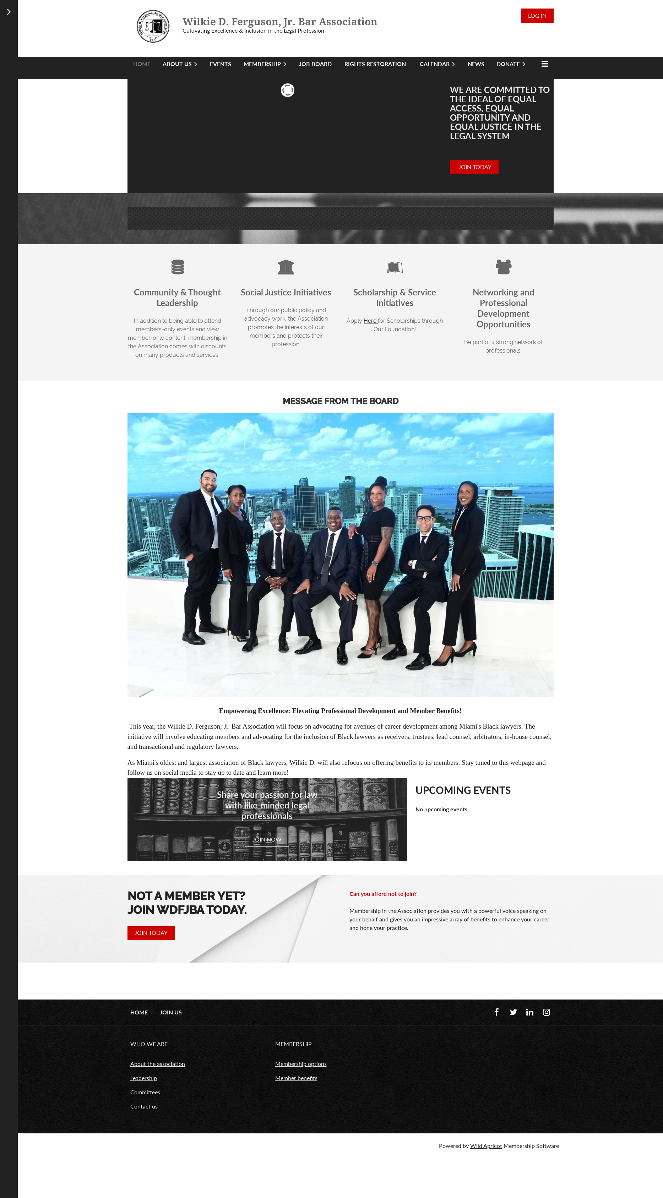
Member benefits (296, 1077)
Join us (171, 1012)
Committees (145, 1092)
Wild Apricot (486, 1145)
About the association (157, 1063)
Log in (537, 15)
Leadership (143, 1077)
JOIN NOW (267, 839)
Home (139, 1012)
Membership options (301, 1063)
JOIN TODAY (474, 166)
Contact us (144, 1106)
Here (371, 320)
